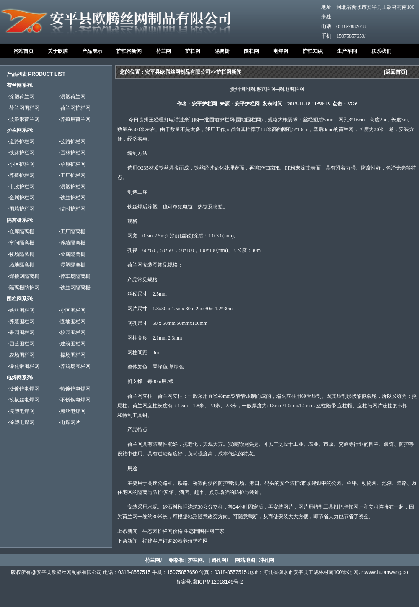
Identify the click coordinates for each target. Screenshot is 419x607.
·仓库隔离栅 (21, 231)
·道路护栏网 (21, 141)
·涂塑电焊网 (21, 422)
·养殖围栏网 (21, 321)
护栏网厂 (198, 560)
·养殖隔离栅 (72, 243)
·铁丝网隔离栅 (75, 288)
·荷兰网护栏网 (75, 108)
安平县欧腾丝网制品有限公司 (177, 72)
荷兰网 (163, 51)
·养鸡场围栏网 (75, 366)
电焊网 (280, 51)
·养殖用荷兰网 (75, 119)
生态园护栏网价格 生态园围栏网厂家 (183, 531)
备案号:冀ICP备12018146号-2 (209, 582)
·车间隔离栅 (21, 243)
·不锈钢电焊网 (75, 400)
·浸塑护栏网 (72, 187)
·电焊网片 (69, 422)
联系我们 (381, 51)
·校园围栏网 (72, 332)
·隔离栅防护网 (23, 288)
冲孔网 (266, 560)
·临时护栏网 (72, 209)
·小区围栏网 (72, 310)
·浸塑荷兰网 (72, 97)
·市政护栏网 (21, 187)
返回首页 (395, 72)
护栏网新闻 (129, 51)
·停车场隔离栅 (75, 276)
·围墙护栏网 (21, 209)
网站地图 (245, 560)
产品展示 (92, 51)
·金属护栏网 (21, 198)
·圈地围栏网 (72, 321)
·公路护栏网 (72, 141)
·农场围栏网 (21, 355)
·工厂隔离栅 (72, 231)
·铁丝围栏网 (21, 310)
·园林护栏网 (72, 153)
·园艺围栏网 (21, 344)
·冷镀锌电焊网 (23, 389)
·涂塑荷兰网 (21, 97)
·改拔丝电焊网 (23, 400)
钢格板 (176, 560)
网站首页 (23, 51)
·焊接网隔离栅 (23, 276)
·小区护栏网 (21, 164)
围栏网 (251, 51)
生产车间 (347, 51)
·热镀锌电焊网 (75, 389)
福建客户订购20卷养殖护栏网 (175, 541)
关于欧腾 (58, 51)
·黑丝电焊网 (72, 411)
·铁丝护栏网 (72, 198)
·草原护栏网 (72, 164)
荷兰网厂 (155, 560)
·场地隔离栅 (21, 265)
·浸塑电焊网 (21, 411)
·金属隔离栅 (72, 254)
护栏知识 (313, 51)
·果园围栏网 (21, 332)
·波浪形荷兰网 (23, 119)
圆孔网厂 (221, 560)
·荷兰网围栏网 (23, 108)
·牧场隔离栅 (21, 254)
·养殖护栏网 (21, 175)
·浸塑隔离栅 (72, 265)
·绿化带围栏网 (23, 366)
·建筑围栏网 (72, 344)
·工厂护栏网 (72, 175)
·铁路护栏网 (21, 153)
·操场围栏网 (72, 355)
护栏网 (192, 51)
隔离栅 (222, 51)
